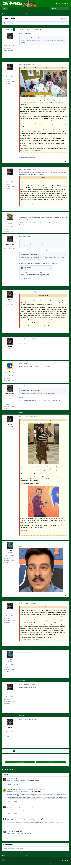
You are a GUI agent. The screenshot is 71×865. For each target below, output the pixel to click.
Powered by (63, 863)
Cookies (19, 863)
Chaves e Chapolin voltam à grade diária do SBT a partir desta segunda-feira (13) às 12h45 (28, 789)
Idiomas (5, 863)
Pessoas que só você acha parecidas (15, 806)
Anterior (7, 29)
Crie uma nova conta (20, 762)
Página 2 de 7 (38, 29)
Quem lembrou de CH (12, 778)
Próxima (28, 29)
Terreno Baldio (28, 833)
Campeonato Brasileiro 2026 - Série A (15, 831)
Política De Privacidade (12, 863)
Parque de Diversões (32, 807)
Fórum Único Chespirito (34, 780)
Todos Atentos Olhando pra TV (30, 23)
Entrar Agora (50, 762)
